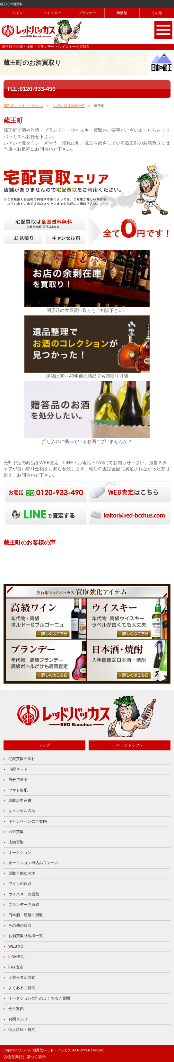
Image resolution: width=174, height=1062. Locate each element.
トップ (44, 745)
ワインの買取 (19, 883)
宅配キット (18, 769)
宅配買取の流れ (21, 759)
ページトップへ (129, 745)
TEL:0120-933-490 (31, 89)
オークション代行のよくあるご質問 (39, 998)
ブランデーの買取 (23, 904)
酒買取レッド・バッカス (51, 1050)
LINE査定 (16, 956)
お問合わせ (18, 1019)
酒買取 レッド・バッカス (23, 106)
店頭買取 (16, 842)
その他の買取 (19, 925)
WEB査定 (16, 946)
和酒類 (122, 13)
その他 (156, 13)
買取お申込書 (19, 800)
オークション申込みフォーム (33, 863)
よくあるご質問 (21, 988)
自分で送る (18, 779)
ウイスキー (52, 13)
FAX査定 (15, 967)
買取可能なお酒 (21, 873)
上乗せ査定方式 (21, 977)
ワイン (17, 13)
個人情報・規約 (21, 1029)
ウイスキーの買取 (23, 894)
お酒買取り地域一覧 (25, 936)
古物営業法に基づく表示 (25, 1057)
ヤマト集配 (18, 790)
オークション (19, 852)
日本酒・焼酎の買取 (25, 915)
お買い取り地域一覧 (69, 106)
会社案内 (16, 1008)
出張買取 (16, 831)
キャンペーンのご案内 (27, 821)
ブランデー (87, 13)
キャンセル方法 (21, 811)
